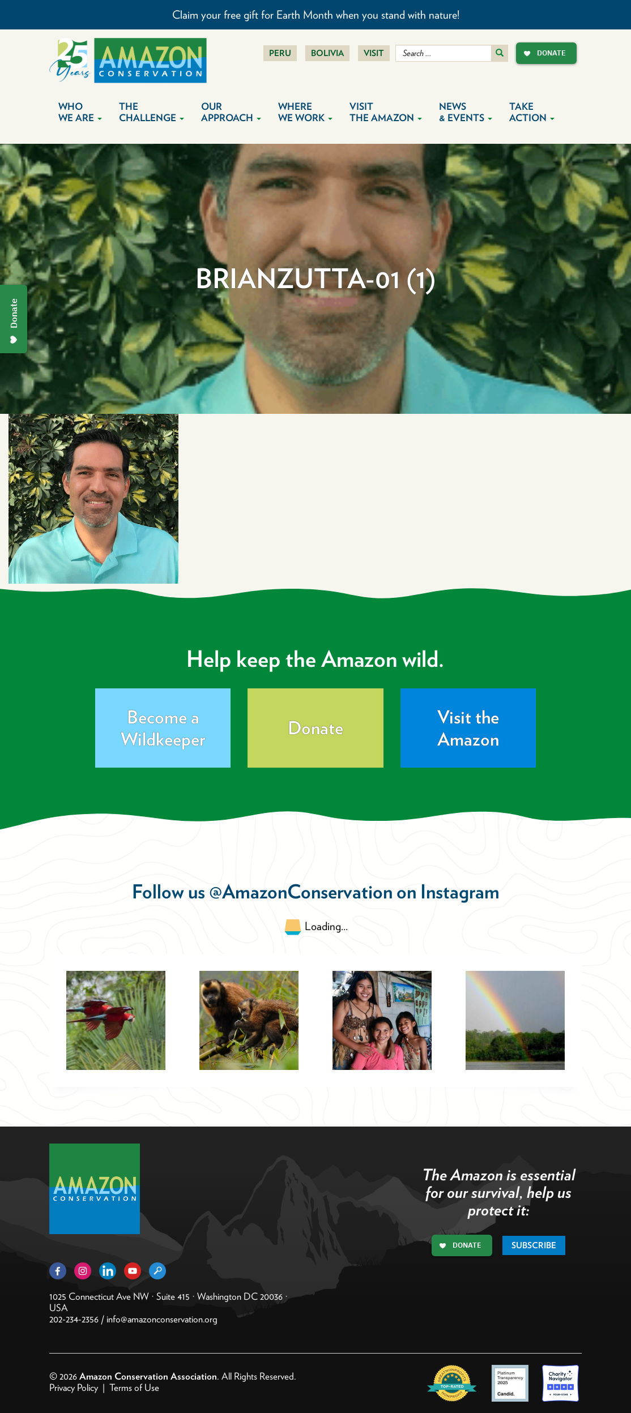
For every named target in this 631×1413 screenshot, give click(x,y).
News (465, 112)
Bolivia (327, 53)
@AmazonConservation (301, 891)
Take (532, 112)
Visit (374, 53)
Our (231, 112)
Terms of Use (134, 1387)
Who (80, 112)
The (151, 112)
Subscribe (533, 1245)
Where (305, 112)
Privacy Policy (73, 1387)
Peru (280, 53)
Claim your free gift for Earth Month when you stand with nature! (315, 15)
